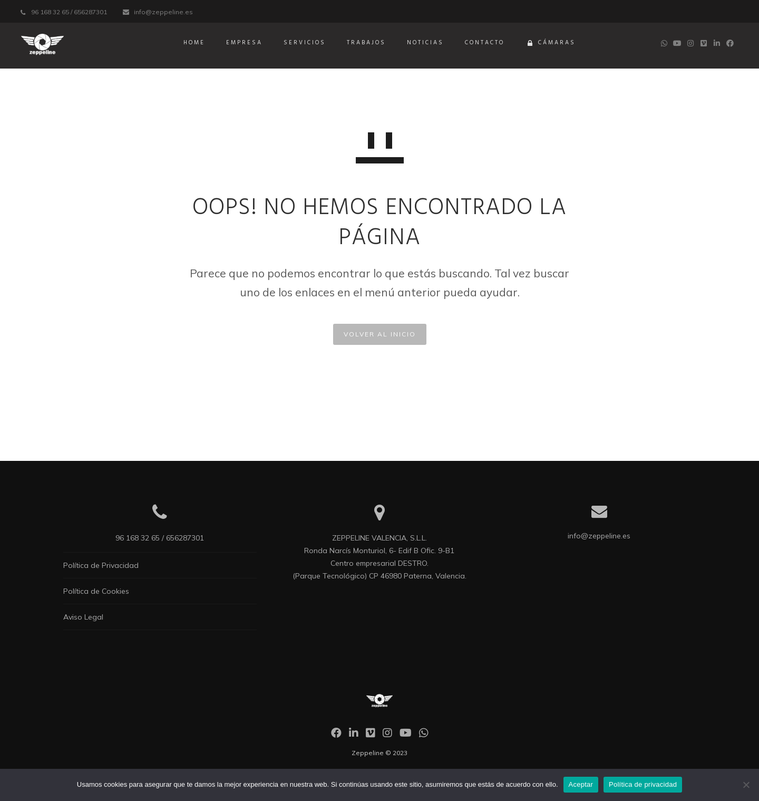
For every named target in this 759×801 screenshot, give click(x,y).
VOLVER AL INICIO (380, 334)
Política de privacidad (643, 784)
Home (194, 42)
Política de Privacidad (101, 565)
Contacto (484, 42)
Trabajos (366, 42)
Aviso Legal (83, 617)
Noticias (425, 42)
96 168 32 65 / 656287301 (69, 12)
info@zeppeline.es (163, 12)
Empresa (244, 42)
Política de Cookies (96, 591)
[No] (746, 784)
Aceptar (581, 784)
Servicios (305, 42)
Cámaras (551, 44)
